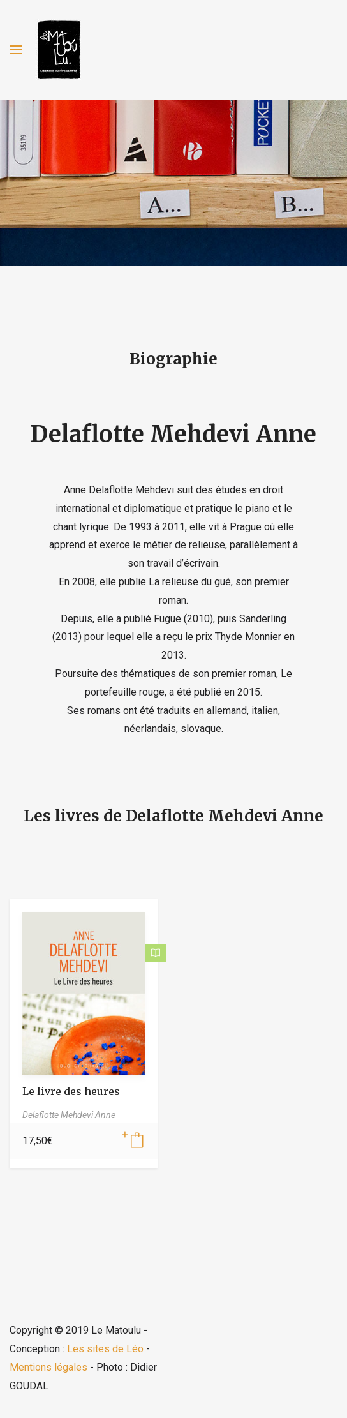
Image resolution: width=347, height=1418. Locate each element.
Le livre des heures (71, 1091)
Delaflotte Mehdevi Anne (173, 434)
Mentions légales (48, 1367)
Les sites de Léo (105, 1349)
